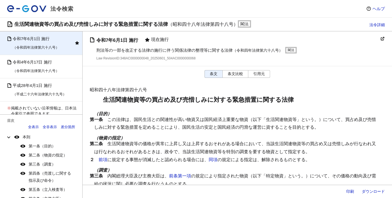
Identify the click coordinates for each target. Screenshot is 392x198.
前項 (103, 159)
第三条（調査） (42, 164)
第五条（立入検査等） (48, 189)
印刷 (350, 191)
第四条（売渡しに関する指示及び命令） (50, 176)
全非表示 (50, 127)
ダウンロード (373, 191)
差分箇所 (68, 127)
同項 (213, 159)
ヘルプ (378, 8)
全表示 (33, 127)
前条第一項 (180, 176)
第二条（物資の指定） (48, 155)
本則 (26, 137)
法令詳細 (377, 25)
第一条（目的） (42, 146)
